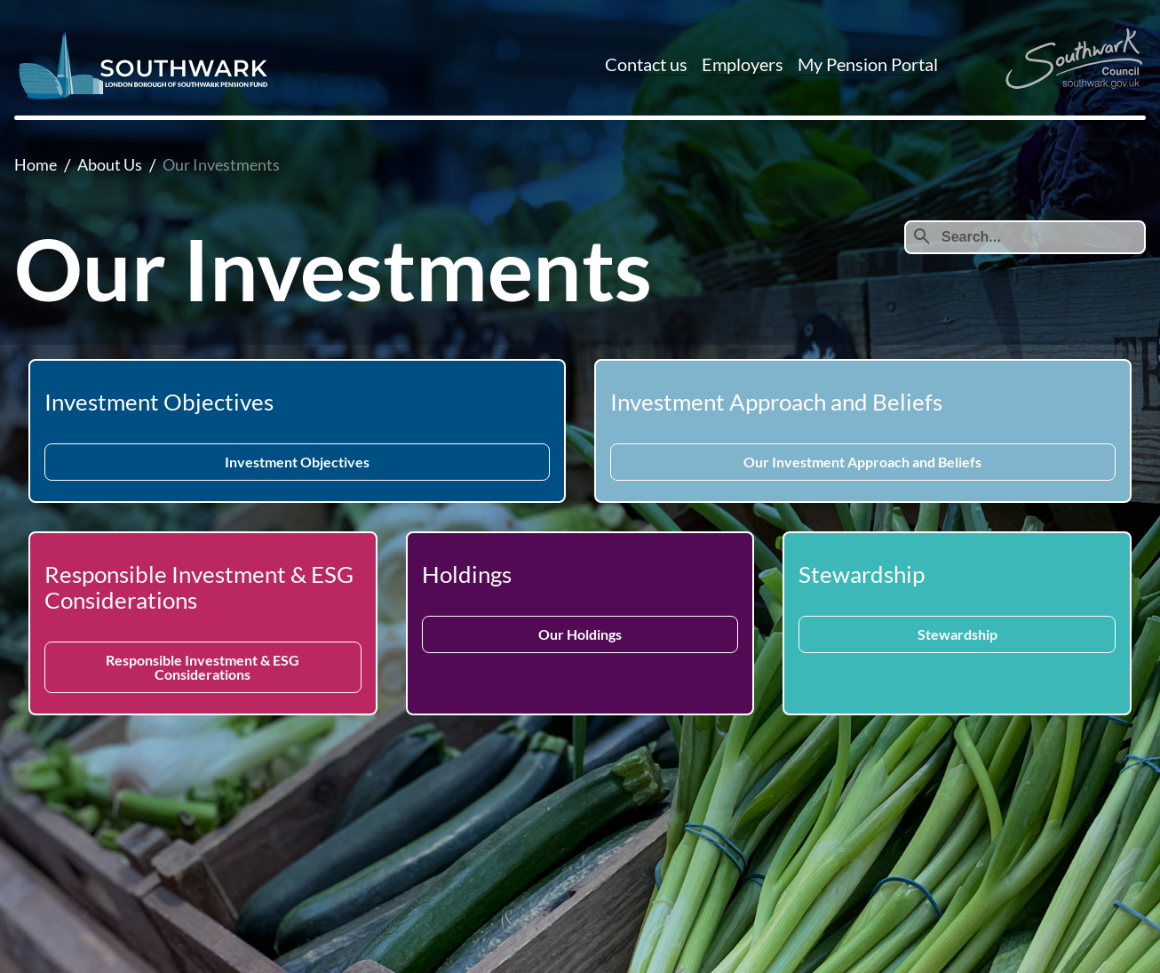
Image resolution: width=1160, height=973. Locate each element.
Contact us (646, 64)
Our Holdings (580, 634)
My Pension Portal (868, 64)
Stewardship (957, 634)
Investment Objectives (297, 461)
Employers (742, 64)
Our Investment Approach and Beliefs (862, 461)
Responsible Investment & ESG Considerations (202, 666)
